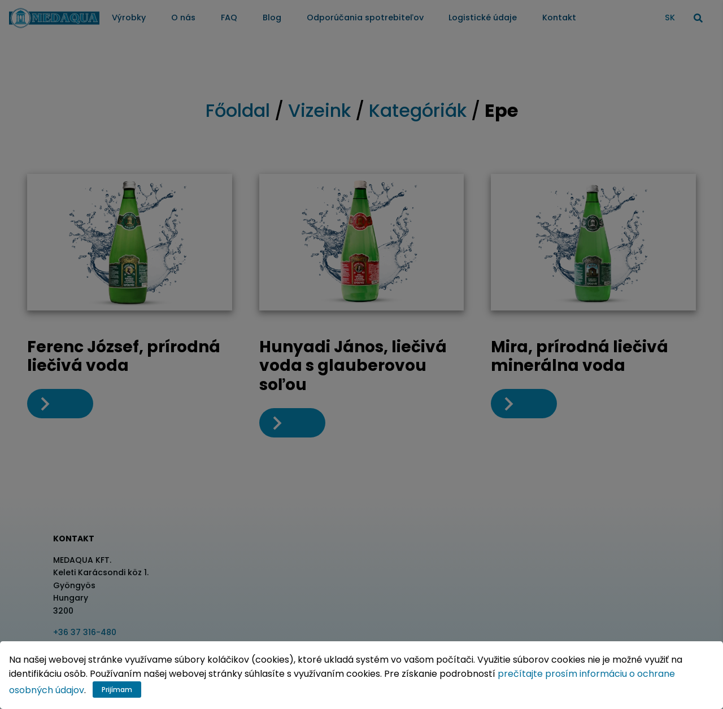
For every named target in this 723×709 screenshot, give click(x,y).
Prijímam (117, 689)
